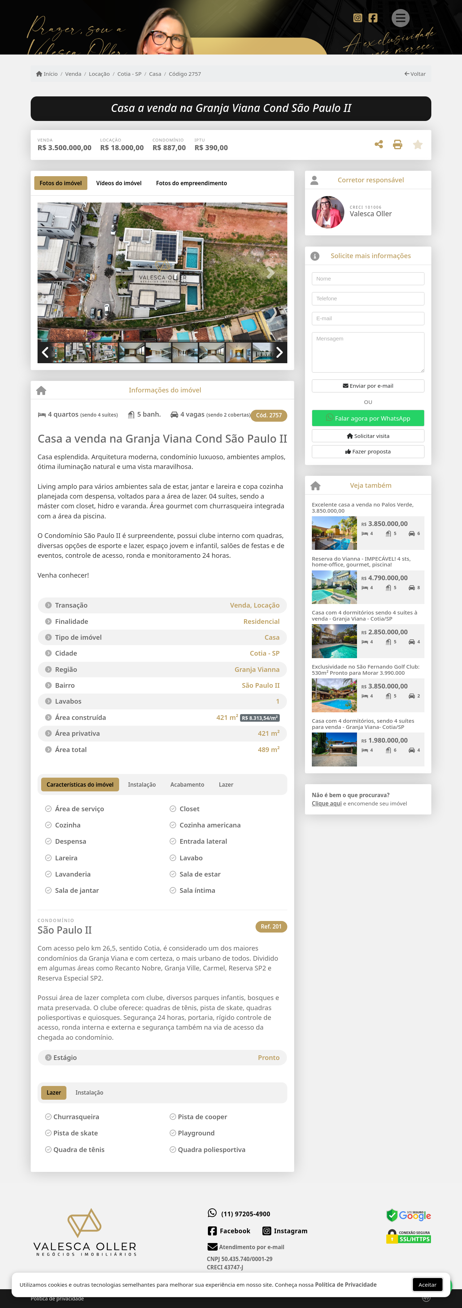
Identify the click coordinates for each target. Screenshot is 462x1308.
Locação (99, 73)
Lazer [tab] (54, 1092)
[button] (56, 272)
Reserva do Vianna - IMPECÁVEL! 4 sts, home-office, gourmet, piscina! (361, 561)
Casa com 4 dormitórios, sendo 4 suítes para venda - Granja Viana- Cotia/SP (363, 723)
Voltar (415, 73)
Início (47, 73)
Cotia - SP (129, 73)
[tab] (60, 183)
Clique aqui (327, 803)
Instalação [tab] (90, 1092)
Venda (73, 73)
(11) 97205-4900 (245, 1214)
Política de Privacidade (346, 1284)
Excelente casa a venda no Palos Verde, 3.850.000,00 (363, 507)
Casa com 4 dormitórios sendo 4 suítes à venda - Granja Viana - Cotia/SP (364, 615)
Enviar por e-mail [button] (368, 385)
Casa (155, 73)
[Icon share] (357, 17)
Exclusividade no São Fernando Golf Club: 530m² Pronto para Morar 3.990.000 (365, 669)
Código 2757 (185, 73)
